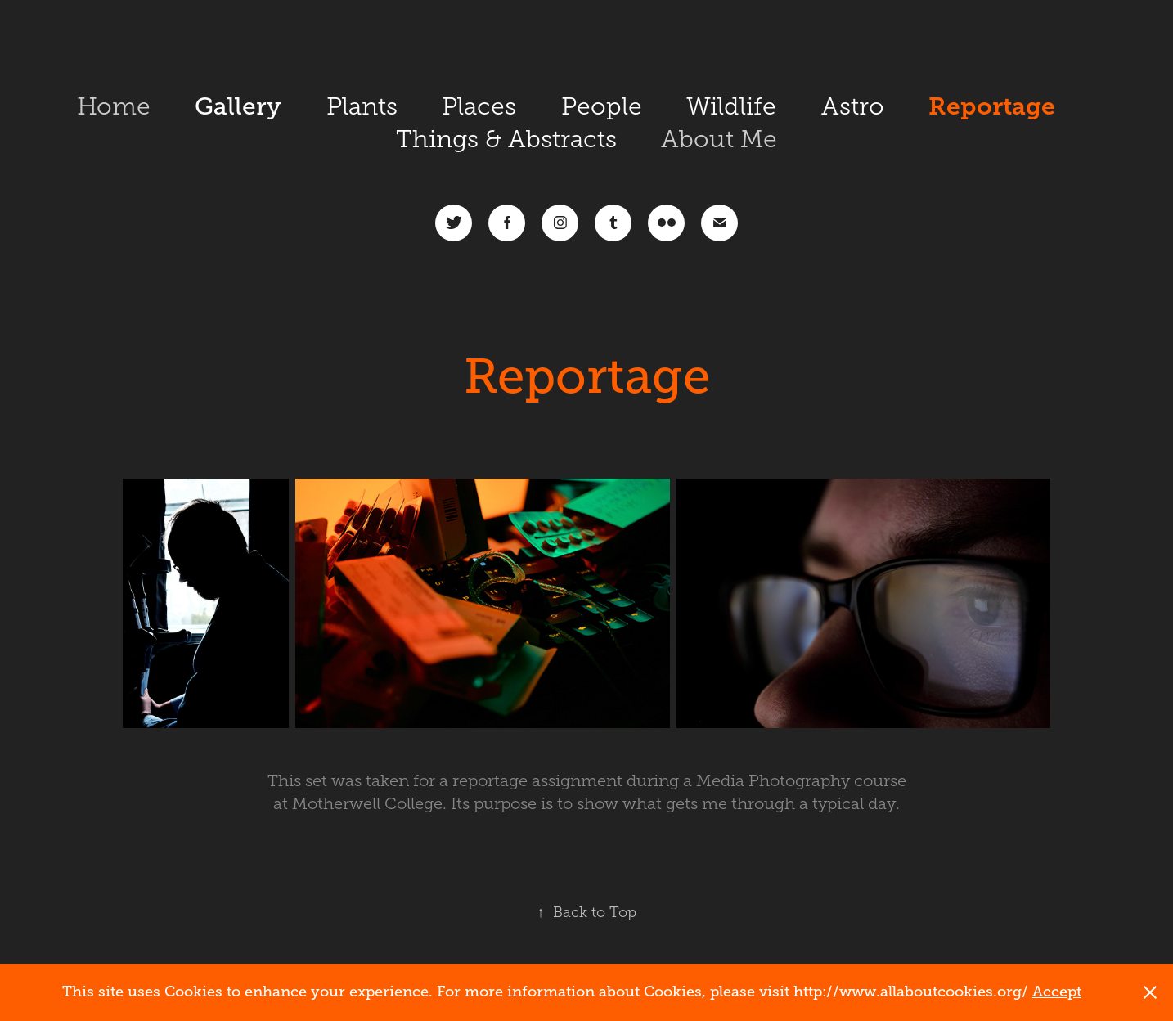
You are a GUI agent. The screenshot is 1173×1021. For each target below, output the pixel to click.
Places (479, 106)
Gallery (238, 106)
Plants (362, 106)
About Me (719, 139)
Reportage (991, 106)
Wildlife (731, 106)
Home (114, 106)
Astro (852, 106)
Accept (1056, 991)
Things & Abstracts (506, 139)
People (601, 106)
